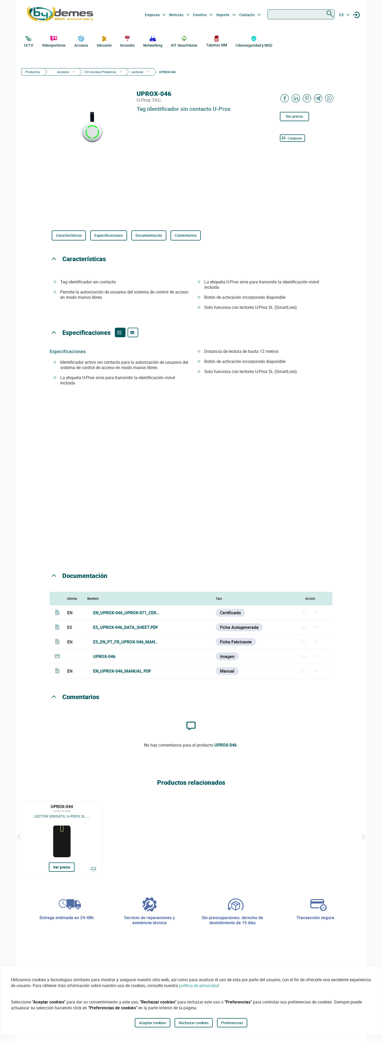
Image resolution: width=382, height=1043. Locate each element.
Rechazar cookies (194, 1022)
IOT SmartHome (184, 41)
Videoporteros (54, 41)
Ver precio (294, 116)
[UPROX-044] (62, 839)
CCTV (28, 41)
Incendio (127, 41)
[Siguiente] (363, 836)
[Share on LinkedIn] (296, 98)
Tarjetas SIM (216, 41)
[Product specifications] (133, 332)
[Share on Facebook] (284, 98)
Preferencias (232, 1022)
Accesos (81, 41)
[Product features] (120, 332)
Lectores (137, 72)
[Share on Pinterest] (307, 98)
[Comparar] (292, 138)
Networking (152, 41)
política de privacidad (199, 985)
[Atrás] (18, 836)
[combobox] (301, 14)
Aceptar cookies (152, 1022)
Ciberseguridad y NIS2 (254, 41)
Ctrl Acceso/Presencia (100, 72)
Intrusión (104, 41)
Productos (32, 72)
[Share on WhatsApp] (329, 98)
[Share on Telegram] (318, 98)
